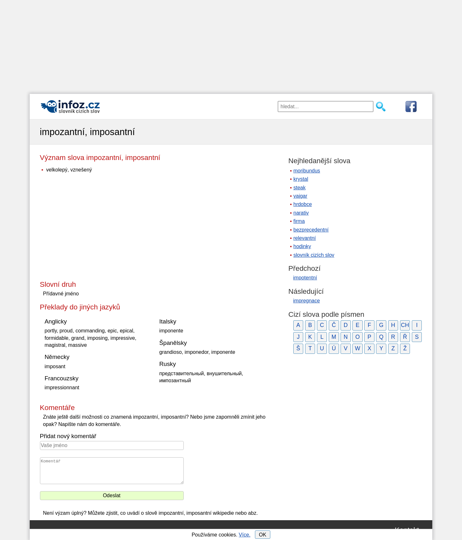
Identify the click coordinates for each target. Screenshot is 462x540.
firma (299, 221)
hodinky (302, 246)
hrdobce (302, 204)
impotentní (305, 277)
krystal (300, 179)
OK (262, 534)
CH (405, 325)
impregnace (306, 300)
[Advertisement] (231, 44)
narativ (301, 213)
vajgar (300, 196)
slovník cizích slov (313, 255)
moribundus (306, 170)
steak (299, 187)
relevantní (304, 238)
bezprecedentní (310, 229)
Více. (244, 534)
